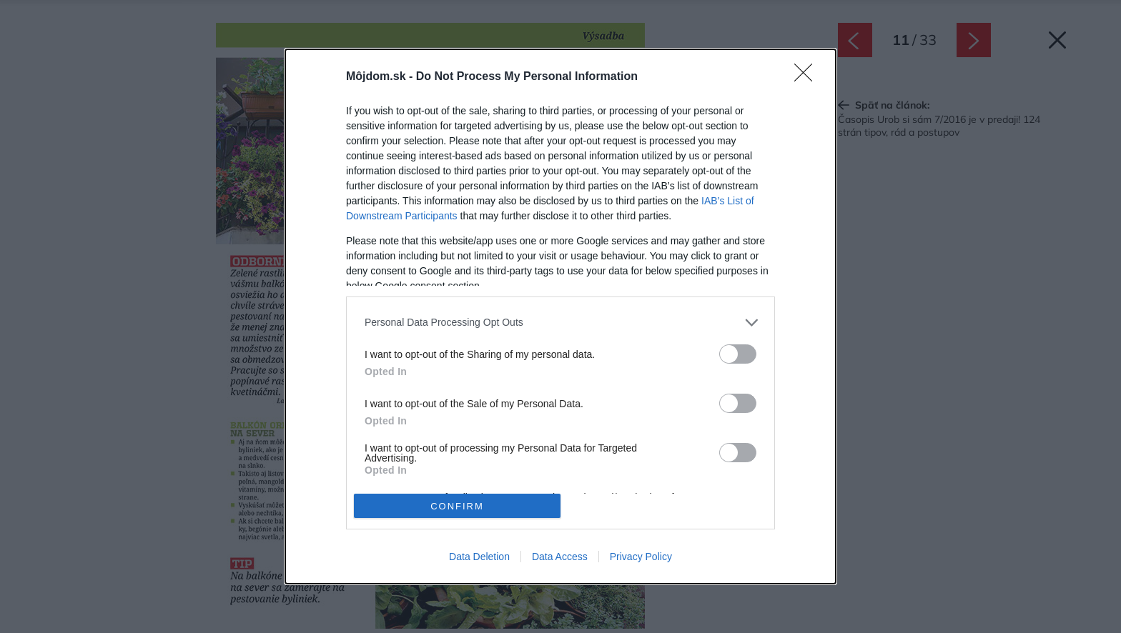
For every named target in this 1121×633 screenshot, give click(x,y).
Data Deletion (479, 556)
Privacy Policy (641, 556)
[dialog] (560, 316)
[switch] (737, 354)
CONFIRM (457, 506)
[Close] (807, 77)
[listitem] (560, 322)
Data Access (560, 556)
